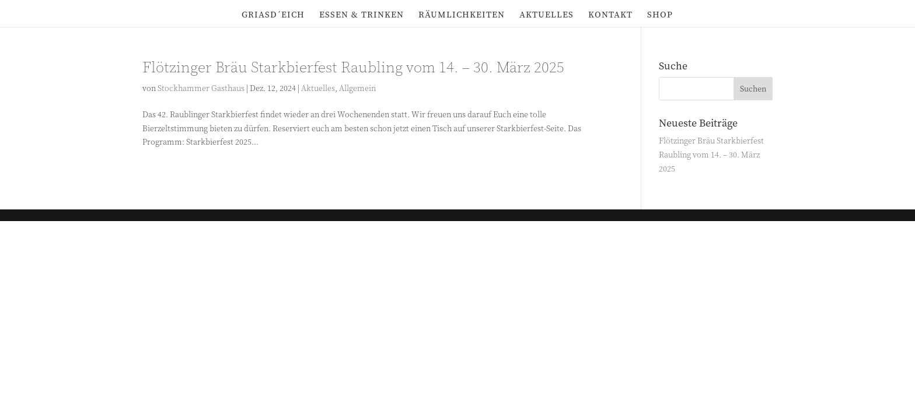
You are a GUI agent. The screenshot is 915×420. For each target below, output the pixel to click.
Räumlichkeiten (461, 15)
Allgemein (357, 88)
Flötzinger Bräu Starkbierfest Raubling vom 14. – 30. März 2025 (353, 68)
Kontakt (610, 15)
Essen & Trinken (361, 15)
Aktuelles (546, 15)
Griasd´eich (273, 15)
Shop (660, 15)
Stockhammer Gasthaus (201, 88)
